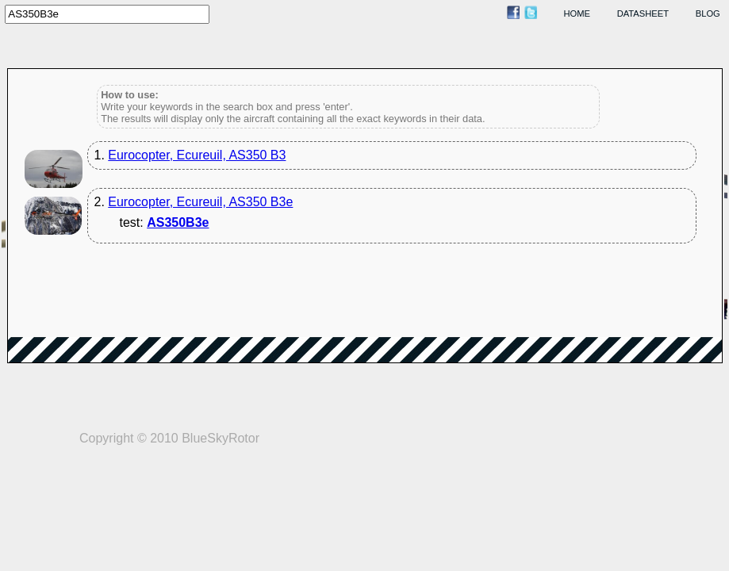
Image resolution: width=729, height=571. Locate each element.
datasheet (643, 13)
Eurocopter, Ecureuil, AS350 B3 (197, 155)
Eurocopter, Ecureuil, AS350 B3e (200, 202)
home (577, 13)
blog (708, 13)
